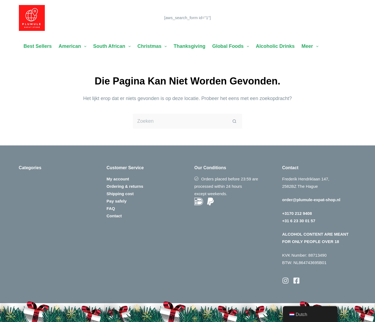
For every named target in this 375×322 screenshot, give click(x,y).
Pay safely (117, 201)
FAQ (111, 208)
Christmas (153, 46)
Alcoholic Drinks (275, 46)
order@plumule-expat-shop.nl (311, 199)
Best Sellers (38, 46)
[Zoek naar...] (180, 121)
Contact (114, 215)
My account (118, 179)
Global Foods (231, 46)
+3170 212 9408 (297, 213)
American (73, 46)
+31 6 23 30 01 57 (298, 220)
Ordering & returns (125, 186)
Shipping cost (120, 193)
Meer (311, 46)
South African (113, 46)
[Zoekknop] (234, 121)
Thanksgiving (189, 46)
